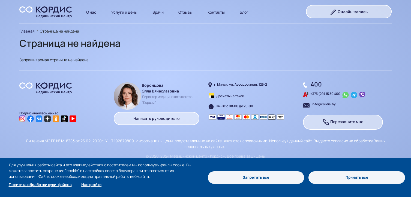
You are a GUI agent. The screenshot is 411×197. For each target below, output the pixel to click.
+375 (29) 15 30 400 (325, 93)
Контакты (216, 12)
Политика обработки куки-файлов (40, 184)
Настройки (91, 184)
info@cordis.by (324, 104)
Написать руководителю (156, 118)
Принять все (357, 177)
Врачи (158, 12)
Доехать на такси (230, 96)
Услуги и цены (124, 12)
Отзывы (185, 12)
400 (316, 84)
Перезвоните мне (343, 122)
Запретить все (256, 177)
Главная (27, 31)
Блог (244, 12)
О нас (91, 12)
